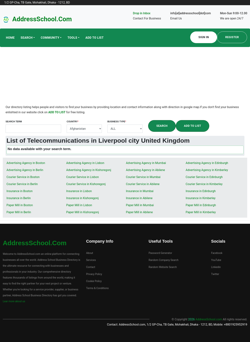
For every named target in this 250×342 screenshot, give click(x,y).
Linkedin (216, 267)
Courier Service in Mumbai (143, 177)
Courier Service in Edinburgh (204, 177)
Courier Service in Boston (23, 177)
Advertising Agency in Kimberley (207, 170)
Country (73, 121)
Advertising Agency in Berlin (24, 170)
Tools (72, 37)
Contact (90, 267)
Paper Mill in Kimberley (201, 212)
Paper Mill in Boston (19, 205)
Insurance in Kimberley (201, 198)
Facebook (216, 253)
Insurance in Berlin (18, 198)
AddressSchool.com (42, 19)
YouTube (216, 260)
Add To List (94, 37)
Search (27, 37)
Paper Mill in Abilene (139, 212)
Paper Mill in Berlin (18, 212)
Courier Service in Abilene (142, 184)
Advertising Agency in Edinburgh (207, 163)
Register (232, 37)
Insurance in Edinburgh (201, 191)
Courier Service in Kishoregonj (86, 184)
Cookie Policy (94, 281)
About (89, 253)
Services (91, 260)
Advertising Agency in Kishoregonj (88, 170)
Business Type (116, 121)
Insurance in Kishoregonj (82, 198)
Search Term (14, 121)
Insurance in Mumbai (140, 191)
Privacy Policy (94, 274)
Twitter (215, 274)
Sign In (204, 37)
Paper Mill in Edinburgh (201, 205)
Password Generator (160, 253)
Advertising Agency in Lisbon (85, 163)
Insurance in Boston (19, 191)
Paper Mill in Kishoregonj (82, 212)
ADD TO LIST (57, 112)
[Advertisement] (125, 77)
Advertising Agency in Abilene (145, 170)
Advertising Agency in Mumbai (146, 163)
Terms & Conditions (97, 288)
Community (50, 37)
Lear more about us (14, 301)
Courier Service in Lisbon (82, 177)
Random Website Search (163, 267)
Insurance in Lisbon (79, 191)
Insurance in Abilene (139, 198)
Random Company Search (164, 260)
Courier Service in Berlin (22, 184)
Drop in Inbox (141, 13)
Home (10, 37)
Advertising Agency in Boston (25, 163)
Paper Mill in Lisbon (79, 205)
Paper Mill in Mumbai (140, 205)
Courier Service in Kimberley (204, 184)
